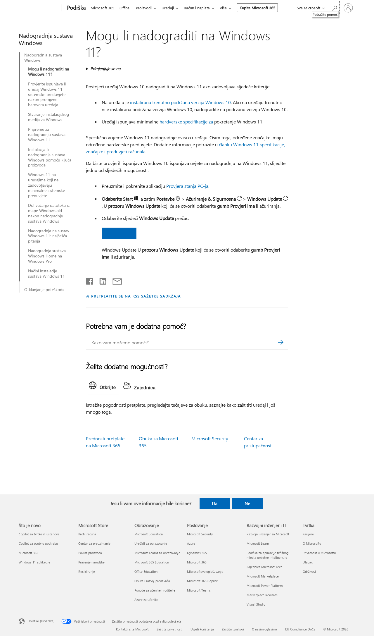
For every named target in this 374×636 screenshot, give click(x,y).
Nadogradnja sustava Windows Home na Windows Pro (47, 256)
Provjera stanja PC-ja (187, 186)
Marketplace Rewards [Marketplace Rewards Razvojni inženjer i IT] (262, 595)
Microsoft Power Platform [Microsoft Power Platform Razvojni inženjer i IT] (265, 585)
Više (229, 7)
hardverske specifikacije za (186, 121)
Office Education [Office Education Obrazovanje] (145, 571)
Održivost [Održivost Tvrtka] (309, 571)
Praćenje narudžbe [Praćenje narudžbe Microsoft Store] (91, 562)
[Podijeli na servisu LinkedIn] (100, 280)
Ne (247, 503)
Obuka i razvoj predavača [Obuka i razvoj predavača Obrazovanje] (152, 581)
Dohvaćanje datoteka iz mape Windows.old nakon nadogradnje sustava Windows (49, 213)
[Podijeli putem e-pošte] (114, 280)
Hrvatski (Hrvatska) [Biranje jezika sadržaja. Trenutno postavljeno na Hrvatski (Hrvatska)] (40, 620)
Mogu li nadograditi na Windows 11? (48, 71)
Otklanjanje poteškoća (44, 289)
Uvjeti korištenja (202, 629)
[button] (119, 233)
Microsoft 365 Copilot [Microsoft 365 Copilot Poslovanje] (202, 581)
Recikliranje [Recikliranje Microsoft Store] (86, 571)
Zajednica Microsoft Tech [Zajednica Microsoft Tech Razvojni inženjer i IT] (264, 567)
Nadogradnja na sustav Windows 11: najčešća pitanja (48, 236)
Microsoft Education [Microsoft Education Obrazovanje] (148, 534)
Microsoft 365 (102, 7)
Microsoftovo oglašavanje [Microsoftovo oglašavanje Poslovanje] (205, 571)
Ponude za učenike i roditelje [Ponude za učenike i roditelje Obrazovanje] (154, 590)
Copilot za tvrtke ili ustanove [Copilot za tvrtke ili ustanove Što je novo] (39, 534)
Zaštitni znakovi (233, 629)
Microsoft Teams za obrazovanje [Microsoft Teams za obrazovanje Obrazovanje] (157, 553)
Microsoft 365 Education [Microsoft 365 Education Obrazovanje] (151, 562)
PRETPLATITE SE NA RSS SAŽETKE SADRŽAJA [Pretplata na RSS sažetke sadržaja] (136, 295)
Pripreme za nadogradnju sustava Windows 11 (46, 134)
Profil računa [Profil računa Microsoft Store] (87, 534)
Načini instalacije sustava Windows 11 (46, 273)
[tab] (103, 386)
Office (126, 7)
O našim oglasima (264, 629)
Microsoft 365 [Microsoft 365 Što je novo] (28, 553)
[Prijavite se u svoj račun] (348, 8)
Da (214, 503)
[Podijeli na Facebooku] (90, 280)
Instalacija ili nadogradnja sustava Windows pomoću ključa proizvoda (49, 157)
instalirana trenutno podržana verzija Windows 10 (180, 102)
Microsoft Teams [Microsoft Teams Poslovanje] (199, 590)
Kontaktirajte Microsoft (132, 629)
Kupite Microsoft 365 (263, 7)
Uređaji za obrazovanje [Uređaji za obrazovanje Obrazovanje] (150, 543)
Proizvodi (146, 7)
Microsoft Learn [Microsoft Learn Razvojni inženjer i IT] (258, 543)
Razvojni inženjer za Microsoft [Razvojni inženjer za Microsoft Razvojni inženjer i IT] (268, 534)
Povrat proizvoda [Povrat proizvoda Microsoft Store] (90, 553)
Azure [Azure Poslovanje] (191, 543)
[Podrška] (75, 8)
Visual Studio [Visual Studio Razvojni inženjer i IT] (256, 604)
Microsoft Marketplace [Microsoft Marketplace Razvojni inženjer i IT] (263, 576)
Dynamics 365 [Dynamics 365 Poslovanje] (197, 553)
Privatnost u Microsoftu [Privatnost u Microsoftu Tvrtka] (319, 553)
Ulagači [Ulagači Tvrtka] (308, 562)
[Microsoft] (39, 8)
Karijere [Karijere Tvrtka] (308, 534)
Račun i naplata (201, 7)
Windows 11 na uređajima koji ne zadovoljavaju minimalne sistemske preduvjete (46, 185)
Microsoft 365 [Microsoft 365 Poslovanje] (197, 562)
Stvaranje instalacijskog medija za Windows (48, 117)
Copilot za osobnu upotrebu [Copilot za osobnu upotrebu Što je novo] (38, 543)
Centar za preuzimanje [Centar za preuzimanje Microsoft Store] (94, 543)
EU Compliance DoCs (300, 629)
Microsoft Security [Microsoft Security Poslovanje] (200, 534)
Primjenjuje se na (105, 68)
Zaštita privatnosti (170, 629)
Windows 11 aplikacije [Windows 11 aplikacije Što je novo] (34, 562)
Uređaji (171, 7)
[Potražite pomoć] (334, 7)
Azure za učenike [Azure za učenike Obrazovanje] (146, 599)
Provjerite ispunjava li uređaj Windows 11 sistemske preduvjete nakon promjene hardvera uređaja (47, 94)
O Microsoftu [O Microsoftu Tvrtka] (312, 543)
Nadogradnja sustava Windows (43, 57)
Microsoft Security (209, 438)
